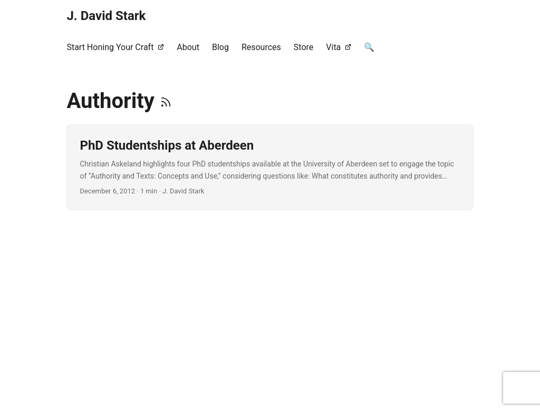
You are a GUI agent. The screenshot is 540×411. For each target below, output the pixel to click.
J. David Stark (106, 15)
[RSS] (166, 101)
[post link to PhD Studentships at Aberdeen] (269, 167)
